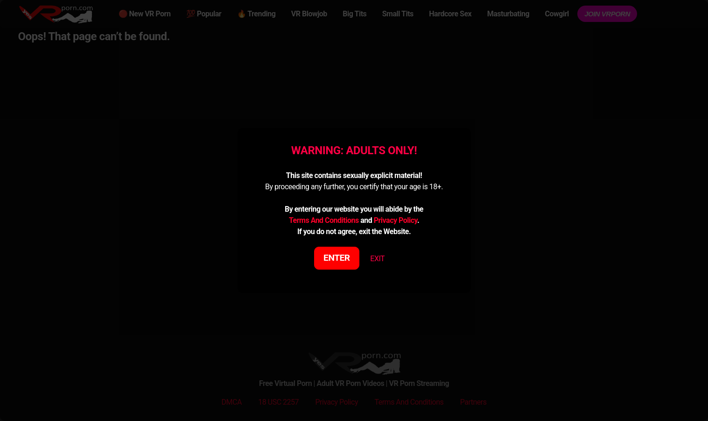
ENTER (336, 257)
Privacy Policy (395, 220)
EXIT (377, 258)
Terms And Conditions (324, 220)
